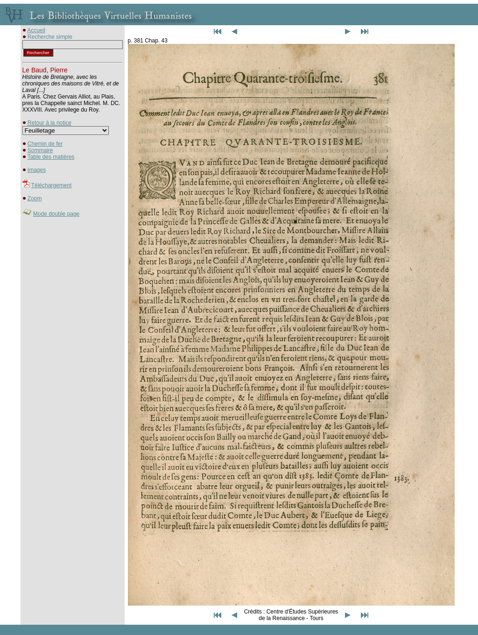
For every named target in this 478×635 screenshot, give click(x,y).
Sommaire (40, 150)
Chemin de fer (45, 144)
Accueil (36, 30)
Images (37, 170)
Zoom (35, 198)
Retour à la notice (49, 123)
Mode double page (56, 214)
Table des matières (51, 157)
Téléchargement (51, 185)
